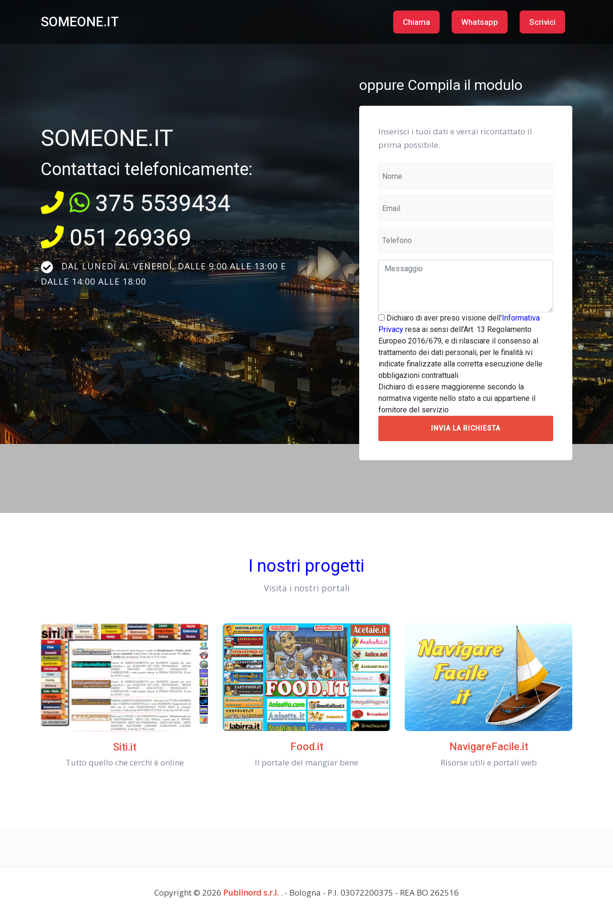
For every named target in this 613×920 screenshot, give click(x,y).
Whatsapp (479, 22)
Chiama (416, 22)
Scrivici (542, 22)
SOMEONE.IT (80, 22)
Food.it (306, 747)
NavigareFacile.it (488, 747)
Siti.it (124, 747)
